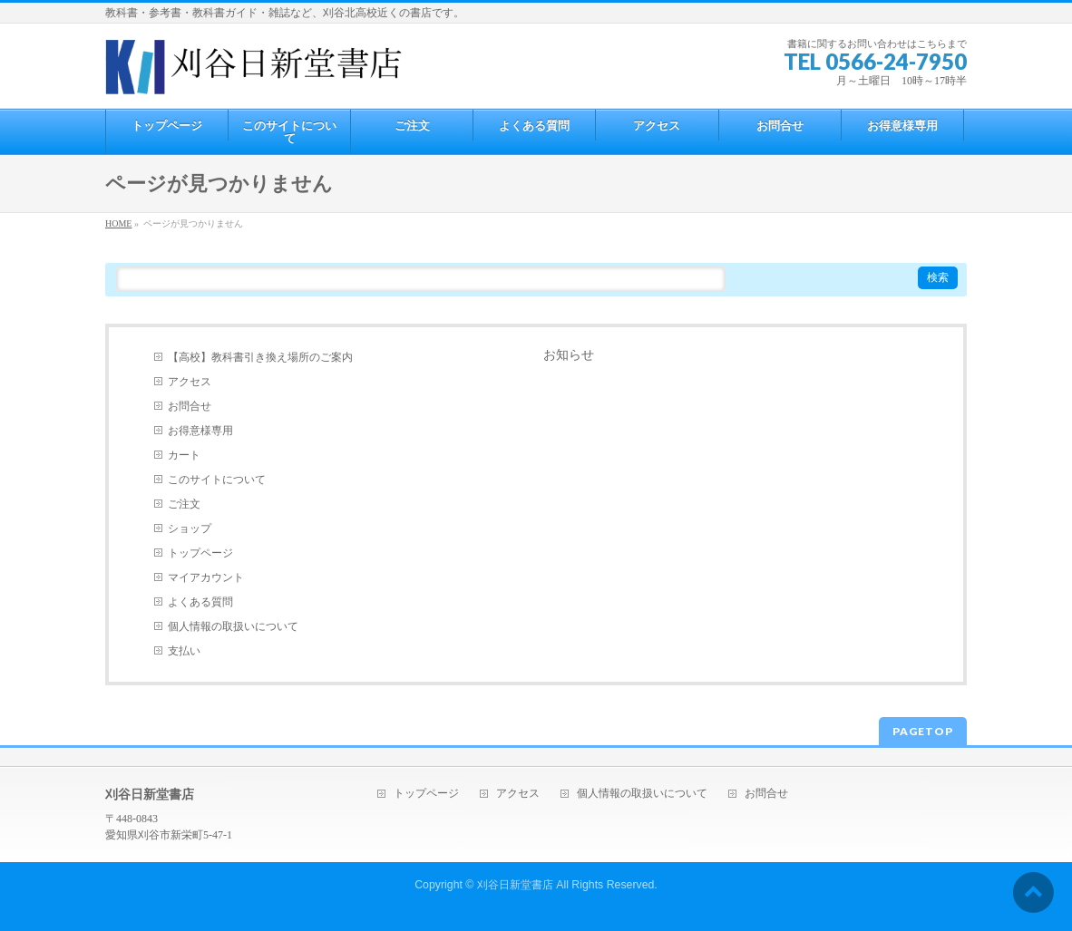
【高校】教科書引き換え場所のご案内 (260, 357)
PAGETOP (922, 731)
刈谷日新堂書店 (515, 884)
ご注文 (184, 504)
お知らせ (568, 355)
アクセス (189, 381)
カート (184, 455)
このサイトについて (217, 479)
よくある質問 (200, 602)
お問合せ (189, 406)
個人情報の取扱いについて (233, 626)
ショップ (189, 528)
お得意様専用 (200, 430)
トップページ (200, 553)
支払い (184, 651)
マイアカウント (206, 577)
